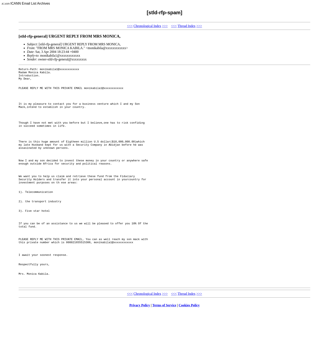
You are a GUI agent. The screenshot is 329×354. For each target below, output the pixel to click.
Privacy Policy (139, 348)
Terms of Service (164, 348)
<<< (130, 26)
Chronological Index (147, 26)
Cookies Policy (189, 348)
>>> (165, 26)
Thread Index (187, 26)
